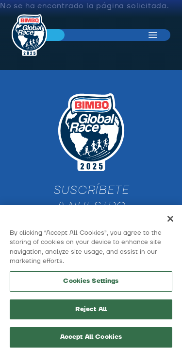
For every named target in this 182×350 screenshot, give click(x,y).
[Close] (170, 221)
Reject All (91, 312)
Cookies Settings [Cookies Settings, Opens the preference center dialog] (90, 284)
